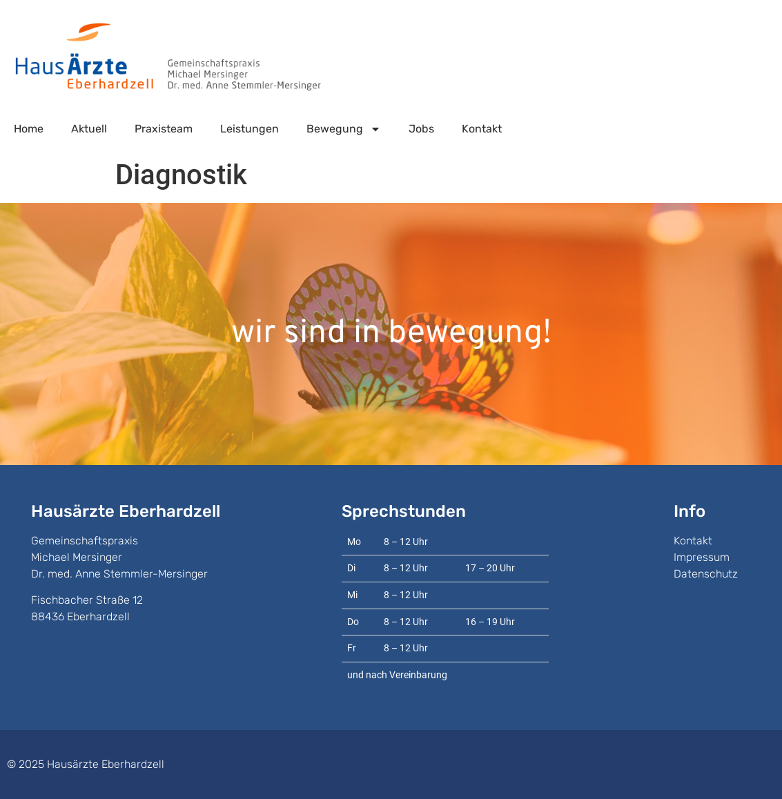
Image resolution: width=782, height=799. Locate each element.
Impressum (702, 557)
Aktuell (89, 128)
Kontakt (482, 128)
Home (28, 128)
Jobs (421, 128)
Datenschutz (706, 573)
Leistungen (249, 128)
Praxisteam (164, 128)
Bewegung (343, 129)
